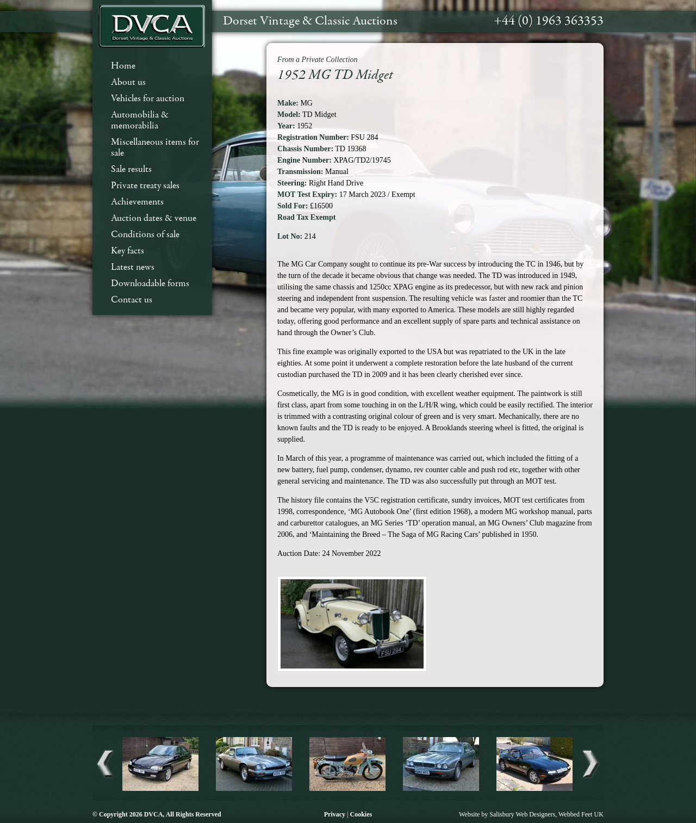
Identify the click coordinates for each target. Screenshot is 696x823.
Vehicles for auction (147, 99)
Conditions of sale (145, 235)
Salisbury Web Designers (522, 814)
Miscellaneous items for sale (155, 147)
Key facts (127, 251)
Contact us (131, 300)
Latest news (132, 267)
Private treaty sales (145, 186)
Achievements (137, 202)
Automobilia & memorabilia (140, 120)
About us (128, 82)
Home (123, 66)
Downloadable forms (150, 283)
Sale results (131, 169)
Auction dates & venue (153, 218)
